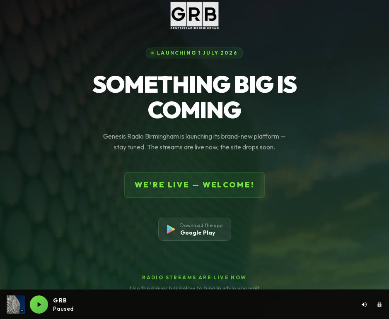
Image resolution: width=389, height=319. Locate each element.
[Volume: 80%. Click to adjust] (364, 304)
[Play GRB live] (39, 304)
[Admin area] (379, 304)
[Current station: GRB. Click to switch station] (16, 304)
